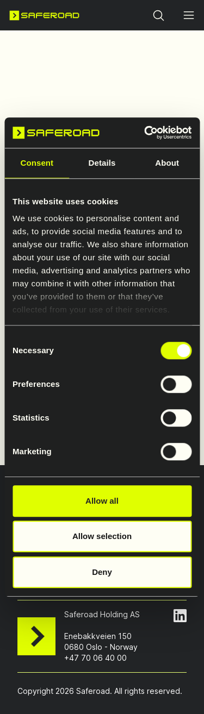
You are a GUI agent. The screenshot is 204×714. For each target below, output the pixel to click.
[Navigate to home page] (44, 15)
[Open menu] (189, 15)
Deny (102, 572)
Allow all (102, 500)
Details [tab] (102, 162)
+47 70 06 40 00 (95, 657)
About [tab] (167, 162)
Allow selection (102, 536)
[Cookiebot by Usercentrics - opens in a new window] (145, 133)
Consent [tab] (36, 162)
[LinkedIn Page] (180, 615)
